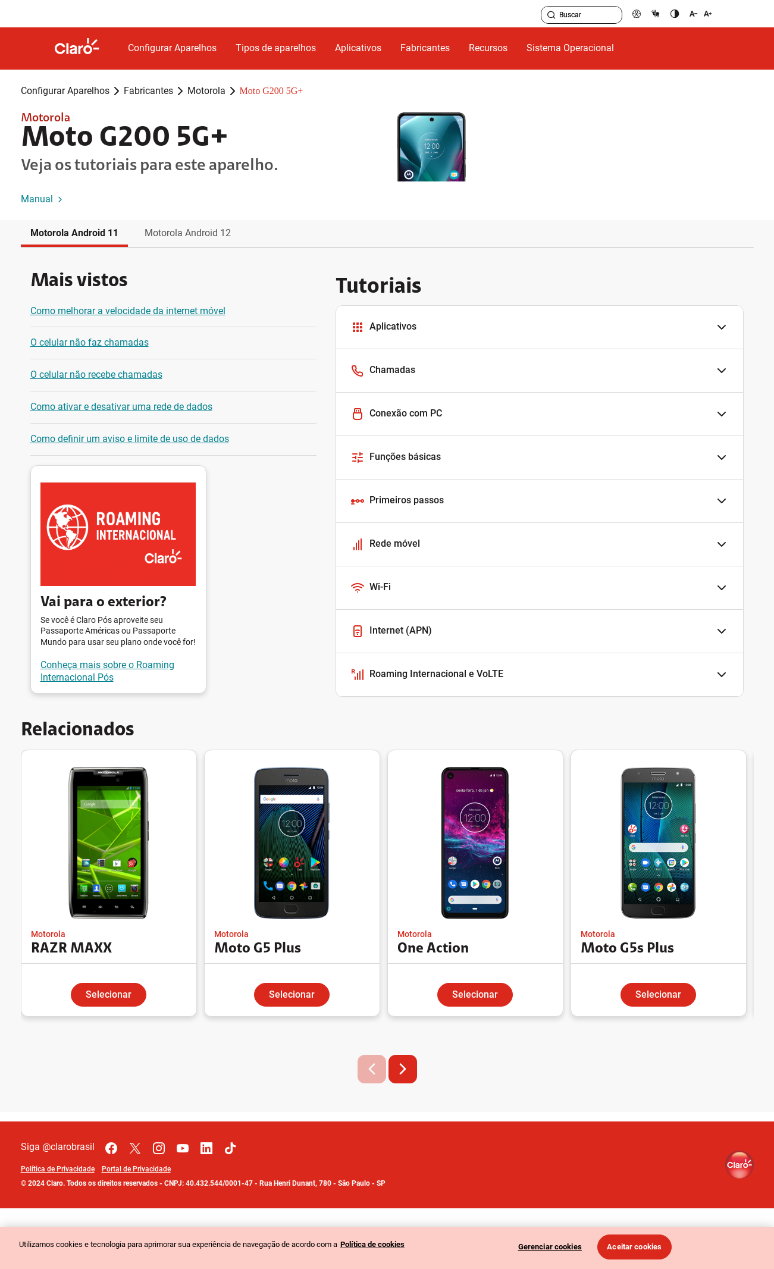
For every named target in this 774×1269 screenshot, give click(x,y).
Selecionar (108, 994)
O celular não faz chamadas (89, 342)
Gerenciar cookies (550, 1246)
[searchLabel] (581, 15)
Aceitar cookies (634, 1246)
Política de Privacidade (58, 1169)
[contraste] (674, 13)
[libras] (655, 13)
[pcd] (636, 13)
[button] (540, 327)
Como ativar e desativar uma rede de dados (121, 406)
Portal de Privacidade (136, 1169)
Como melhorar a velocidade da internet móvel (127, 311)
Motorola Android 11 (74, 233)
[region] (387, 1248)
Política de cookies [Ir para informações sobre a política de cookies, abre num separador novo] (372, 1244)
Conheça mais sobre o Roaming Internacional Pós (107, 671)
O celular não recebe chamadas (96, 374)
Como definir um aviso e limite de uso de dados (129, 438)
